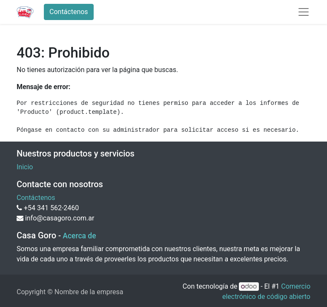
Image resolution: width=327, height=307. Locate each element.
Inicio (25, 167)
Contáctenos (68, 12)
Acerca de (79, 236)
